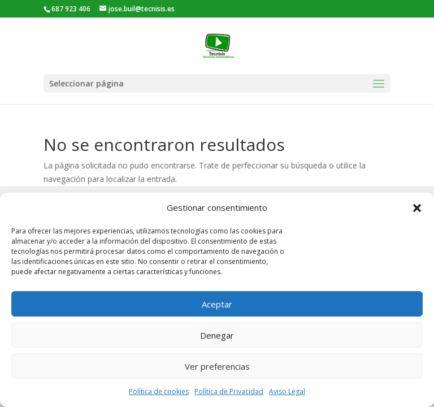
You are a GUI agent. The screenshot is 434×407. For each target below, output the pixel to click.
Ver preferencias (217, 366)
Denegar (217, 335)
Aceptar (217, 304)
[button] (417, 208)
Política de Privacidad (228, 391)
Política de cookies (159, 391)
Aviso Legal (287, 391)
